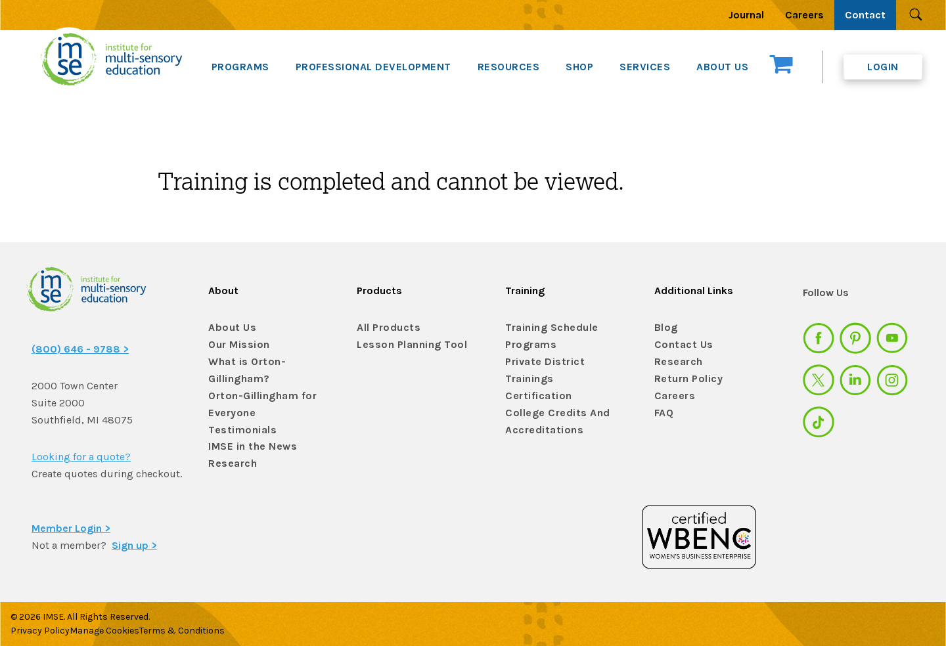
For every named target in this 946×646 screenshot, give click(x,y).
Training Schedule (545, 328)
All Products (385, 328)
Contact (865, 15)
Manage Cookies (115, 628)
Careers (804, 15)
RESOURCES (509, 66)
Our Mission (235, 345)
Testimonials (237, 421)
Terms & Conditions (204, 628)
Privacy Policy (40, 628)
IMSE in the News (247, 438)
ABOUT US (722, 66)
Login (883, 66)
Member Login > (71, 525)
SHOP (579, 66)
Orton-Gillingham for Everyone (256, 398)
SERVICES (644, 66)
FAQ (663, 413)
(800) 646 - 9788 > (80, 349)
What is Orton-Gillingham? (242, 368)
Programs (528, 345)
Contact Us (680, 345)
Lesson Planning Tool (405, 345)
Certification (534, 379)
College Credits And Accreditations (549, 402)
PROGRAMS (240, 66)
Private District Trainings (562, 362)
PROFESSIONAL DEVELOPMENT (373, 66)
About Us (229, 328)
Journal (746, 15)
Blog (664, 328)
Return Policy (685, 379)
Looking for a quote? (81, 456)
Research (230, 456)
